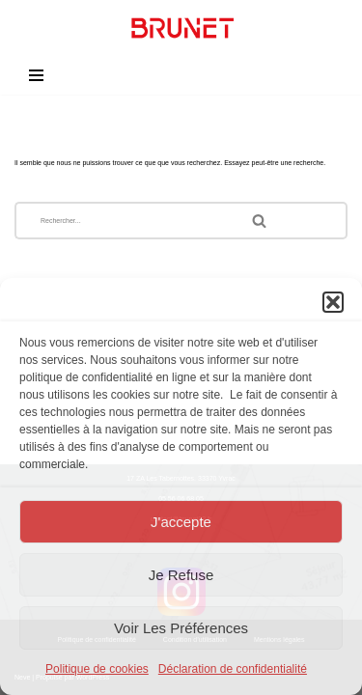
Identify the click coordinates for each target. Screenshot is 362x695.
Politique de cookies (97, 669)
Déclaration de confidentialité (232, 669)
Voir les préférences (181, 628)
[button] (333, 302)
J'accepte (181, 522)
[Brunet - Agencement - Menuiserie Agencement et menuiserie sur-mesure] (181, 28)
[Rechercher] (122, 220)
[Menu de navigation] (36, 75)
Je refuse (181, 575)
